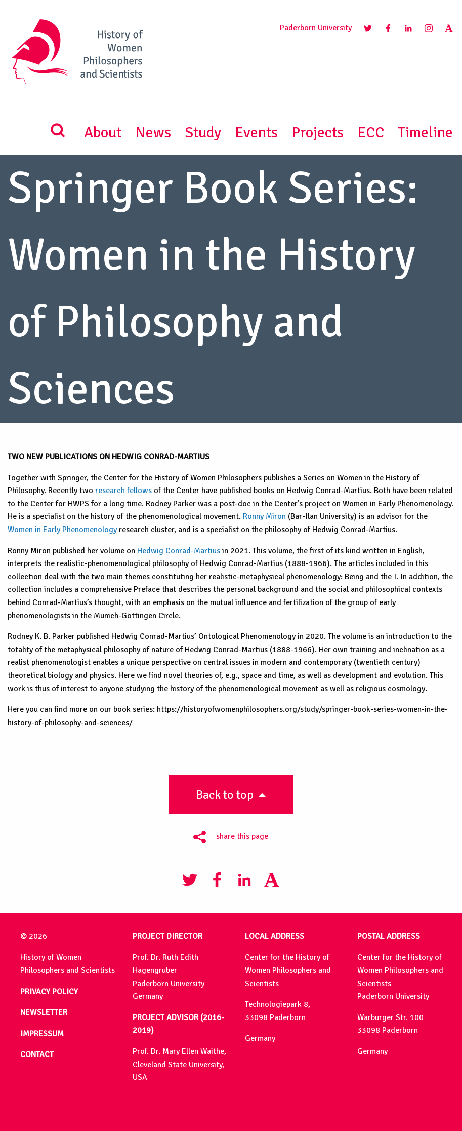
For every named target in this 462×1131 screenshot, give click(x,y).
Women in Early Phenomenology (62, 529)
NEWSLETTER (43, 1012)
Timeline (425, 132)
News (153, 132)
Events (256, 132)
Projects (317, 132)
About (102, 132)
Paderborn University (316, 28)
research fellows (123, 490)
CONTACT (37, 1054)
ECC (370, 132)
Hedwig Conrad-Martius (178, 551)
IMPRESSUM (42, 1034)
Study (203, 132)
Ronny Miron (264, 516)
